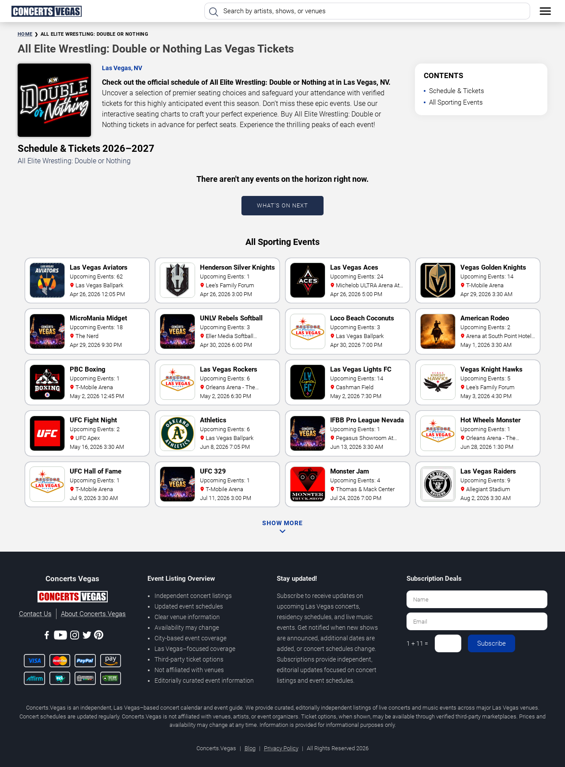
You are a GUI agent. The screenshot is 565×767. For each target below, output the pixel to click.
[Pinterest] (98, 636)
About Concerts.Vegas (93, 614)
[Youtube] (60, 636)
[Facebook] (47, 636)
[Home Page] (46, 11)
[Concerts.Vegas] (72, 597)
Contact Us (35, 614)
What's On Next (282, 205)
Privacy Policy (281, 748)
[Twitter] (87, 636)
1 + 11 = (417, 643)
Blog (250, 748)
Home (25, 34)
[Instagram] (74, 636)
